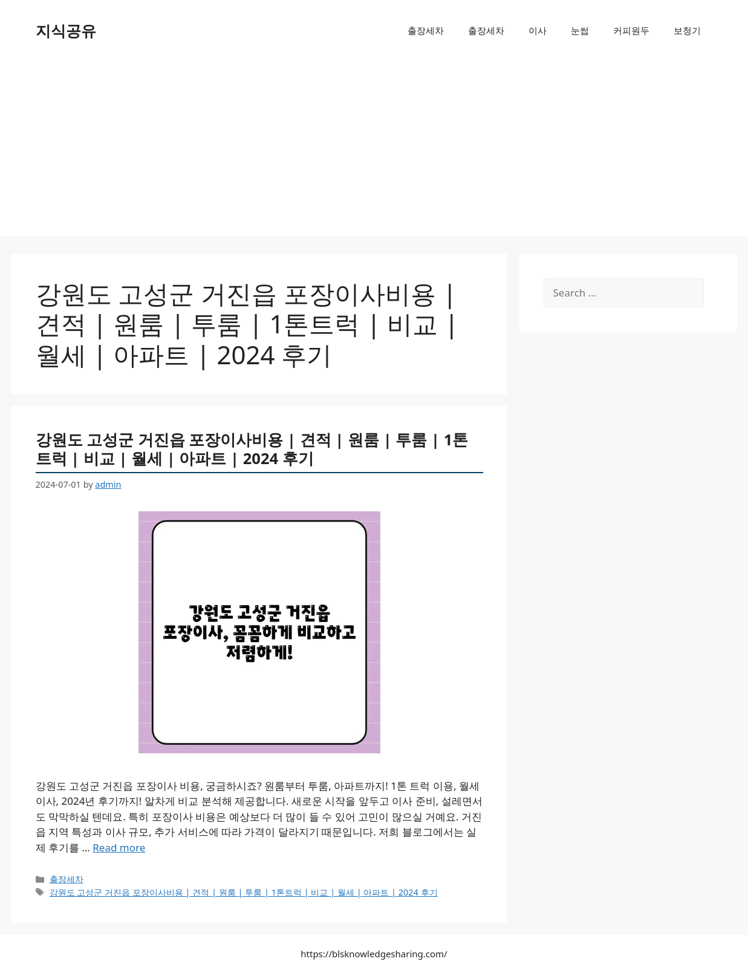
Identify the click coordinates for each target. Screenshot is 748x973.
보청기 (687, 30)
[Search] (708, 292)
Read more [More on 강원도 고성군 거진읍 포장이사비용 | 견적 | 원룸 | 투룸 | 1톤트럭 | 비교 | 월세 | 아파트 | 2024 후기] (119, 847)
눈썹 (580, 30)
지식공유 (66, 30)
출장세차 (426, 30)
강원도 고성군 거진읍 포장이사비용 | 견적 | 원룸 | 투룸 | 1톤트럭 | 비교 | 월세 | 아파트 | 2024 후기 (252, 448)
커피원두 (631, 30)
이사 (537, 30)
